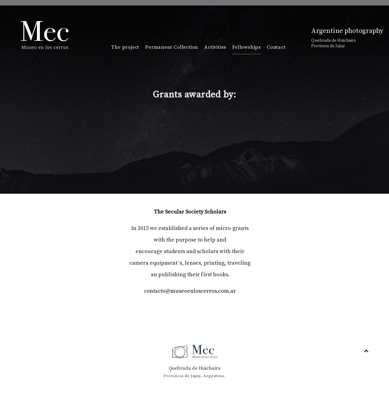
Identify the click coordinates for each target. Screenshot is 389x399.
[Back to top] (366, 351)
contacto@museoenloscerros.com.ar (190, 291)
